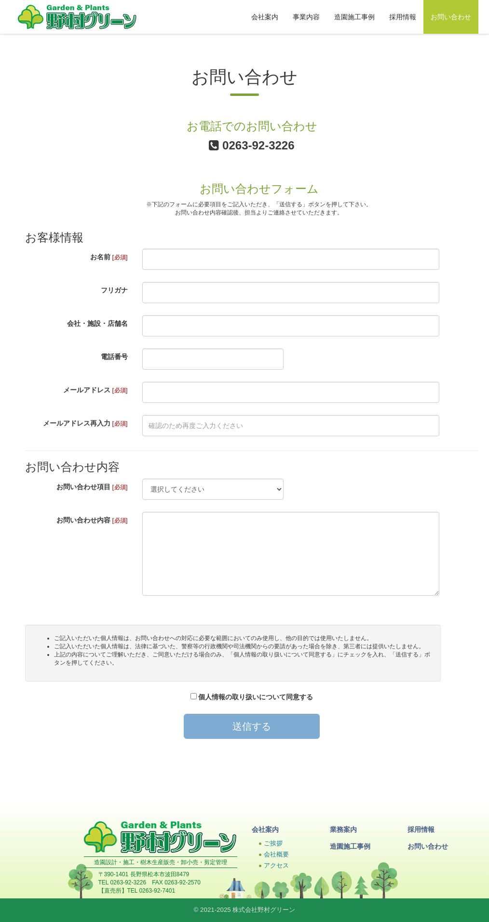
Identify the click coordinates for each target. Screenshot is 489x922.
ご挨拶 (273, 843)
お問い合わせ (451, 17)
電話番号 (114, 357)
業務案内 (343, 829)
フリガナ (114, 290)
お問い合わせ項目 (92, 487)
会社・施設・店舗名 (97, 323)
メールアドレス (95, 390)
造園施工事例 (354, 17)
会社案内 (264, 17)
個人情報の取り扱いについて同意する (251, 697)
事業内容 (306, 17)
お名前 (109, 257)
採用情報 (402, 17)
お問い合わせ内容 (92, 520)
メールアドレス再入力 (85, 423)
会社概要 (276, 854)
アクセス (276, 865)
